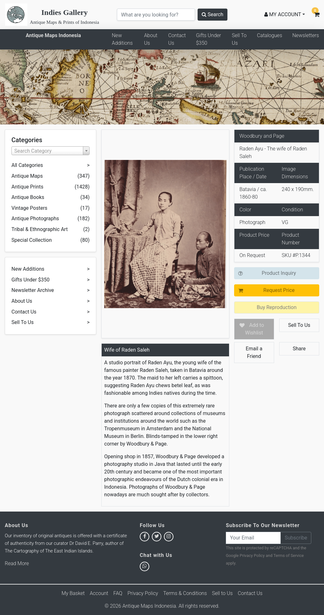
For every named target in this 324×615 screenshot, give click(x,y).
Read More (17, 563)
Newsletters (305, 35)
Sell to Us (222, 593)
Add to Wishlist (254, 329)
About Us (151, 39)
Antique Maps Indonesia (53, 35)
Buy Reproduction (276, 307)
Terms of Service (288, 555)
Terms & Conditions (185, 593)
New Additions (122, 39)
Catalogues (269, 35)
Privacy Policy (252, 555)
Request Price (278, 290)
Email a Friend (254, 352)
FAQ (117, 593)
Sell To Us (239, 39)
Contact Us (177, 39)
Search (212, 14)
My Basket (73, 593)
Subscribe (296, 538)
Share (299, 349)
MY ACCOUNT (282, 14)
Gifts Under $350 (208, 39)
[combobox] (50, 150)
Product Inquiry (279, 273)
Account (99, 593)
